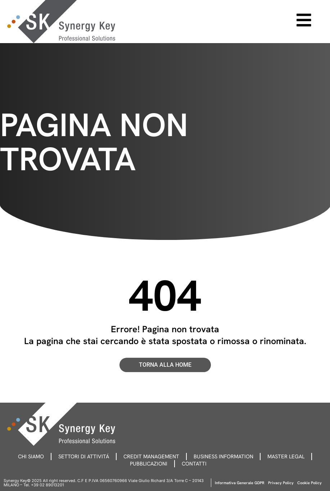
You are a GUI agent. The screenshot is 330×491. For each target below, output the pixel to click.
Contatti (195, 463)
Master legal (290, 456)
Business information (225, 456)
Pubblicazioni (148, 463)
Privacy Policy (281, 482)
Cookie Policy (309, 482)
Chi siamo (27, 456)
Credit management (151, 456)
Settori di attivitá (81, 456)
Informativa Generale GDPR (240, 482)
